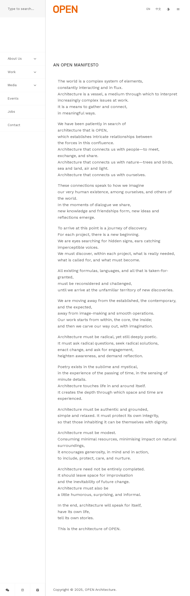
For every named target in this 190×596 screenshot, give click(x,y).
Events (13, 98)
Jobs (11, 111)
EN (148, 9)
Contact (14, 125)
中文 (158, 9)
